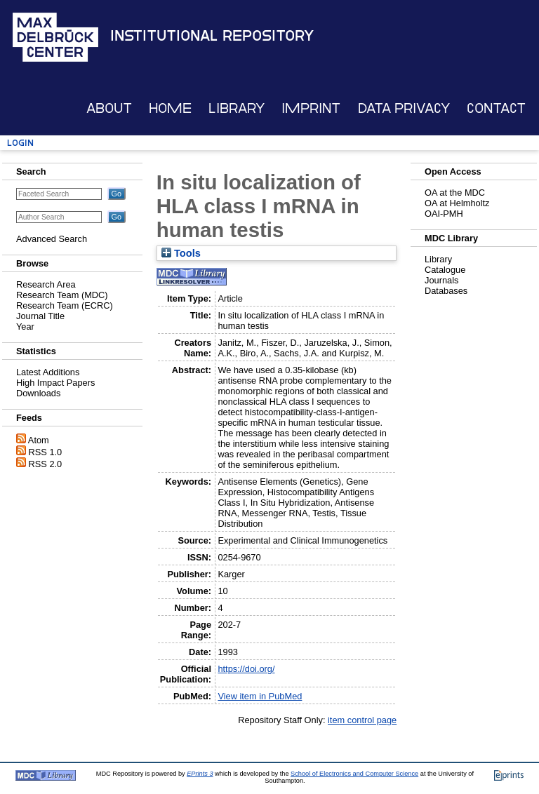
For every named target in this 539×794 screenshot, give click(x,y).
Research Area (46, 284)
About (109, 108)
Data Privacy (404, 108)
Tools (181, 253)
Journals (441, 280)
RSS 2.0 (45, 464)
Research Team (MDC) (62, 295)
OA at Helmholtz (457, 203)
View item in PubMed (260, 696)
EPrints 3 (200, 773)
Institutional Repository (212, 36)
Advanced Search (51, 239)
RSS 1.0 (45, 452)
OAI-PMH (444, 213)
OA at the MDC (455, 192)
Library (236, 108)
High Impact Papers (55, 382)
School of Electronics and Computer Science (354, 773)
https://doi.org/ (246, 669)
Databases (446, 290)
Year (25, 326)
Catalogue (445, 269)
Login (20, 142)
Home (170, 108)
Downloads (38, 393)
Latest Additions (47, 372)
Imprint (310, 108)
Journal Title (40, 316)
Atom (38, 440)
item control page (362, 720)
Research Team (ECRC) (64, 305)
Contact (496, 108)
